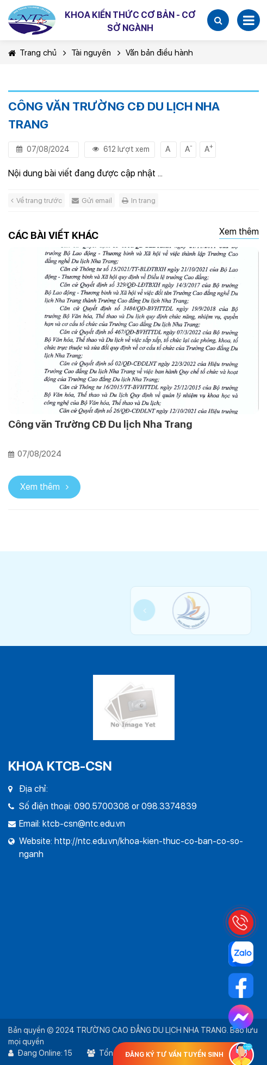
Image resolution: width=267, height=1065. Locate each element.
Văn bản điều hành (159, 53)
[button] (218, 20)
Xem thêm (239, 231)
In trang (139, 200)
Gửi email (92, 200)
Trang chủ (32, 53)
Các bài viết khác (53, 235)
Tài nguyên (91, 53)
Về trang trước (36, 200)
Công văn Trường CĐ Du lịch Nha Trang (100, 424)
